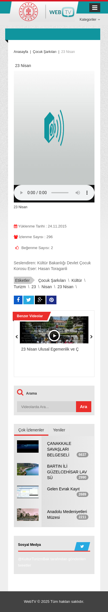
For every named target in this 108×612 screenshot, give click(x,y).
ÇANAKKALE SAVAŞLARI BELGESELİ (59, 449)
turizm (20, 286)
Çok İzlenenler (31, 430)
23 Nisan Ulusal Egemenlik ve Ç (50, 349)
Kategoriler (89, 20)
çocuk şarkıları (52, 280)
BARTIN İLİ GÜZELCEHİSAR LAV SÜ (67, 472)
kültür (76, 280)
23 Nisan (65, 286)
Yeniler (59, 430)
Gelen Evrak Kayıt (63, 489)
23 (33, 286)
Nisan (46, 286)
